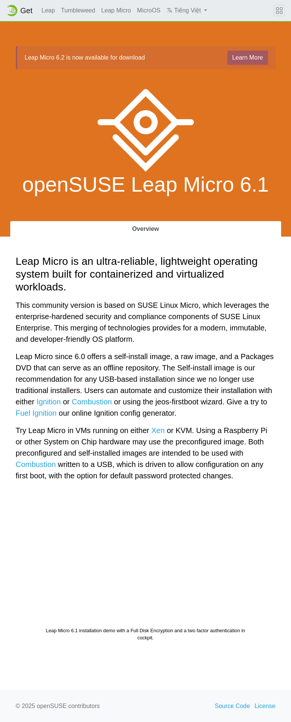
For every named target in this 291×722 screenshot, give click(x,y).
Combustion (92, 402)
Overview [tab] (145, 229)
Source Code (232, 706)
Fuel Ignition (36, 413)
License (264, 706)
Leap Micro (116, 10)
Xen (158, 430)
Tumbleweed (78, 10)
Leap (48, 10)
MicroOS (148, 10)
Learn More (247, 57)
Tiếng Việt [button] (184, 10)
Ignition (49, 402)
